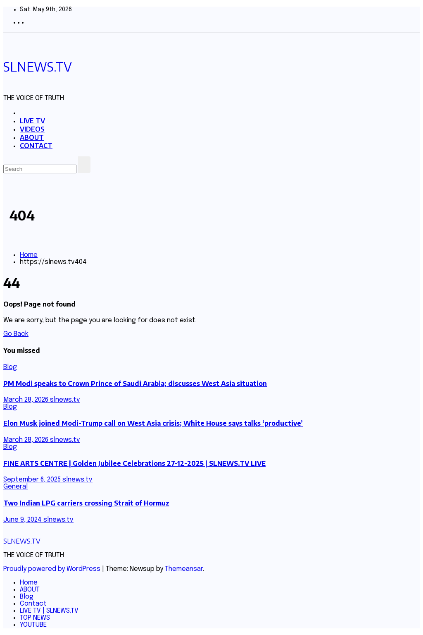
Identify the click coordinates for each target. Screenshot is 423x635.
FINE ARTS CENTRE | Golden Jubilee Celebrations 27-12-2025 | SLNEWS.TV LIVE (134, 463)
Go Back (16, 334)
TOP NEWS (35, 617)
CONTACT (36, 145)
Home (29, 255)
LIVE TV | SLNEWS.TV (49, 610)
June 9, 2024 (23, 519)
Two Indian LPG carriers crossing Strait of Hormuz (86, 503)
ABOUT (32, 137)
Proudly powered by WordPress (52, 569)
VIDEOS (32, 129)
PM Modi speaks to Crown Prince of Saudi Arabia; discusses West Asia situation (135, 383)
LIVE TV (32, 121)
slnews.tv (65, 399)
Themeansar (184, 569)
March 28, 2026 (26, 399)
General (15, 486)
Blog (10, 367)
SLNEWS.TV (37, 66)
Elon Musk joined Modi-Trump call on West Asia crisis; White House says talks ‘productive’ (153, 423)
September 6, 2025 (32, 479)
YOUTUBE (33, 624)
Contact (33, 603)
